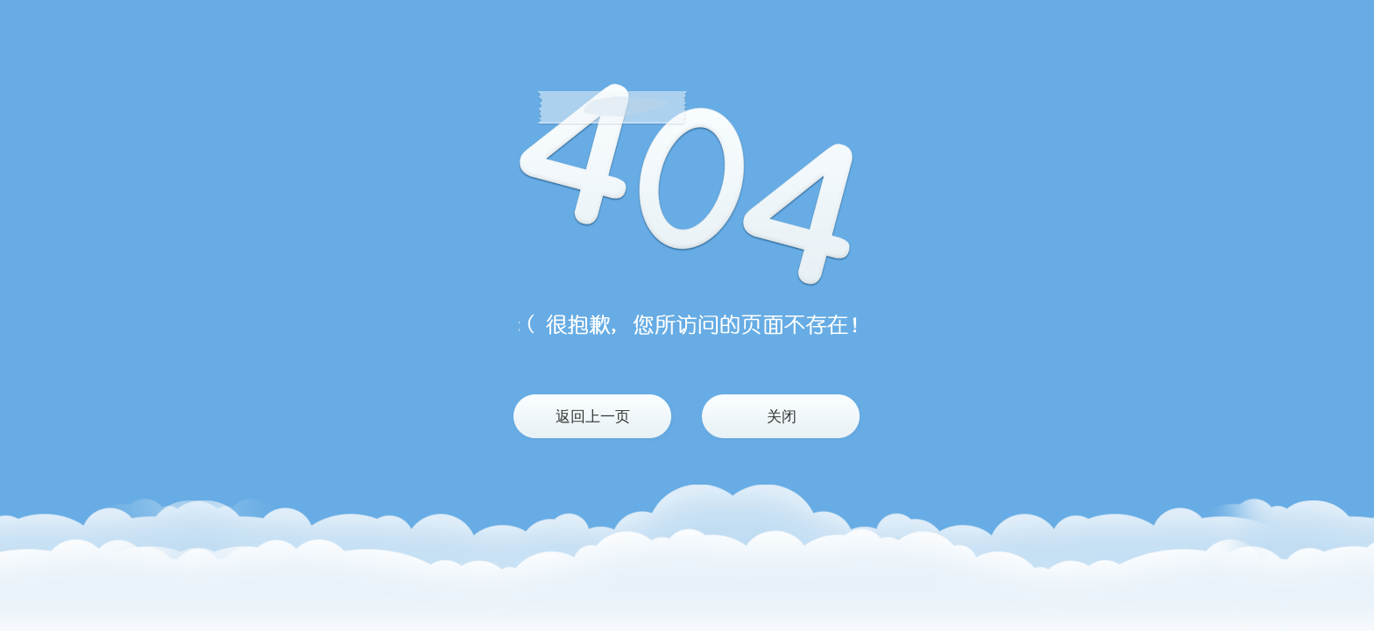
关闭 (782, 416)
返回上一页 (593, 416)
